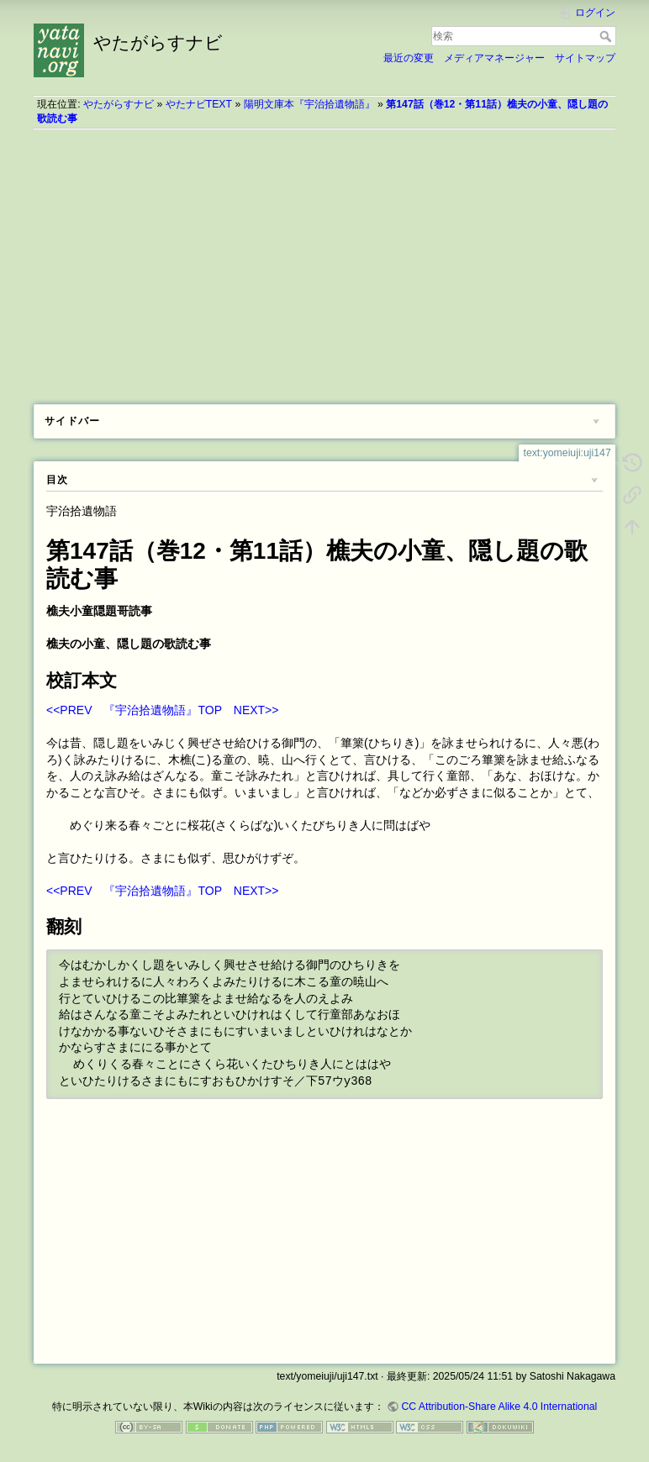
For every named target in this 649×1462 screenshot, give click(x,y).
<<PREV (69, 710)
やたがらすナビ (118, 104)
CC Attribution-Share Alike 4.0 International (499, 1406)
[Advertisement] (324, 260)
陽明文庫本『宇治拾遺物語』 (309, 104)
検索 (607, 36)
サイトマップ (585, 58)
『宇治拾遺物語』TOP (162, 710)
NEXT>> (256, 710)
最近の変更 (408, 58)
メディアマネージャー (494, 58)
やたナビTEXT (199, 104)
